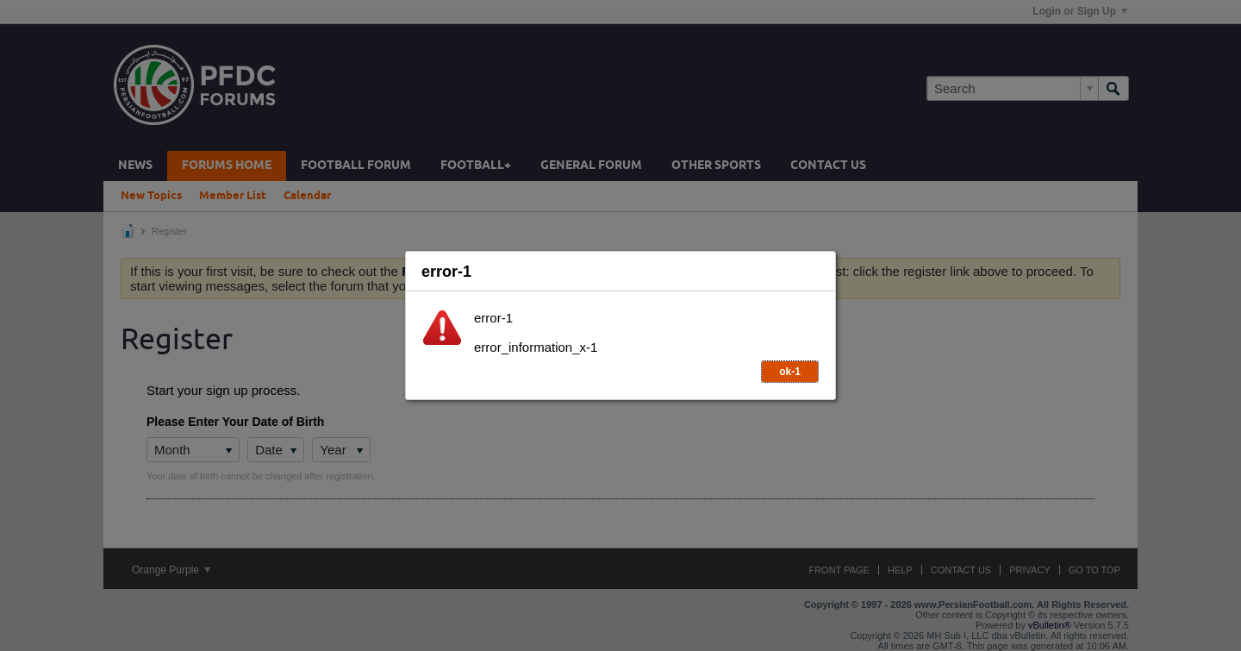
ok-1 (790, 372)
